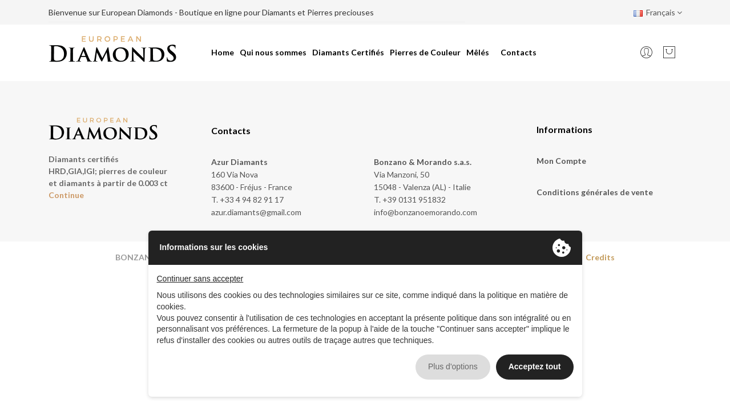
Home (222, 52)
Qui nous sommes (273, 52)
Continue (66, 195)
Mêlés (477, 52)
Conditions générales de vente (595, 192)
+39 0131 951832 (414, 199)
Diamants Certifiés (348, 52)
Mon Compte (561, 161)
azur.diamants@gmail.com (256, 212)
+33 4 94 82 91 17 (252, 199)
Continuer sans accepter (200, 278)
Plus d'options (453, 366)
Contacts (519, 52)
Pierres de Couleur (425, 52)
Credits (600, 257)
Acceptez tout (535, 366)
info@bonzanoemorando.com (425, 212)
